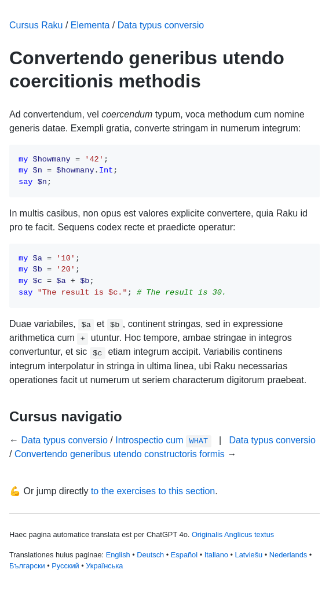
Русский (65, 565)
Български (27, 565)
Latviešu (249, 554)
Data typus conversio (161, 25)
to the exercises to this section (153, 491)
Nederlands (288, 554)
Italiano (216, 554)
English (118, 554)
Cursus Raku (36, 25)
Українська (104, 565)
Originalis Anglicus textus (233, 534)
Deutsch (150, 554)
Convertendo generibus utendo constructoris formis (119, 454)
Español (184, 554)
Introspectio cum (163, 440)
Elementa (90, 25)
